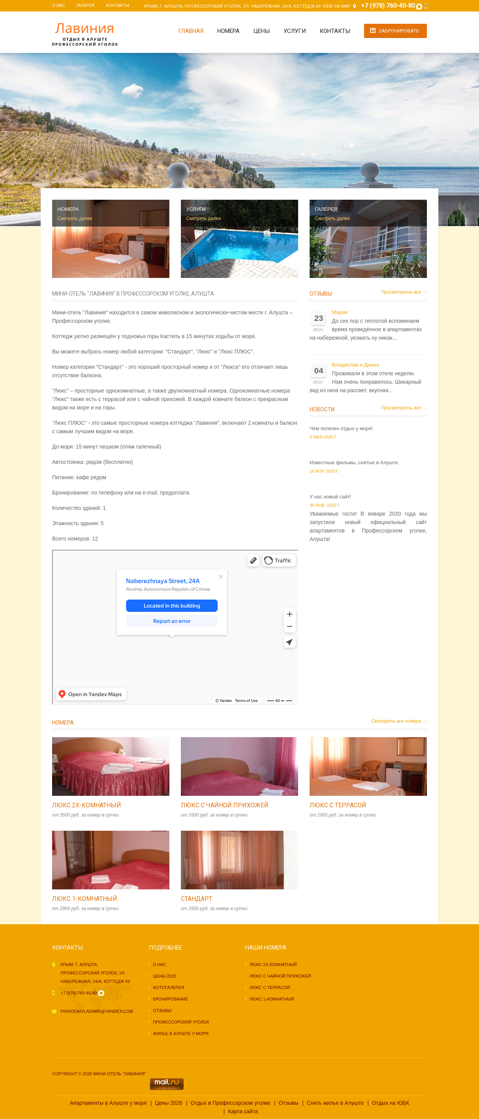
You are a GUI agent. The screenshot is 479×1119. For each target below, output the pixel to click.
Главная (190, 31)
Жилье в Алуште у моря (180, 1033)
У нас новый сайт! (330, 497)
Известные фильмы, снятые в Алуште (354, 462)
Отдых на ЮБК (390, 1103)
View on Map (337, 6)
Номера (228, 31)
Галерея (85, 5)
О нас (58, 5)
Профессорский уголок (181, 1022)
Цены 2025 (164, 976)
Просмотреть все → (404, 292)
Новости (322, 409)
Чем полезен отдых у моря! (341, 428)
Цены (261, 31)
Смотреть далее (74, 218)
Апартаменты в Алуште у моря (108, 1103)
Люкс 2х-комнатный (86, 805)
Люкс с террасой (338, 805)
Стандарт (196, 898)
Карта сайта (243, 1111)
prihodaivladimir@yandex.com (97, 1011)
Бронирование (170, 999)
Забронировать (399, 31)
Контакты (117, 5)
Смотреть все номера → (399, 721)
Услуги (295, 31)
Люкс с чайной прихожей (225, 805)
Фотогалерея (168, 987)
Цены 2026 (168, 1103)
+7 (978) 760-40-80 (79, 993)
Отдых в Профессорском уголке (230, 1103)
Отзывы (321, 294)
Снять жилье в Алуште (335, 1103)
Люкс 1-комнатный (84, 898)
